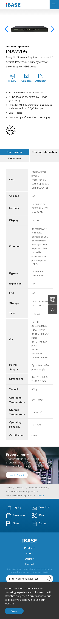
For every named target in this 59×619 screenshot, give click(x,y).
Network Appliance (38, 487)
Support (29, 558)
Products (20, 487)
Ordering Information (44, 152)
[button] (53, 29)
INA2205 (40, 495)
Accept (14, 611)
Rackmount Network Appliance (20, 491)
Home (9, 487)
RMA (38, 515)
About (29, 553)
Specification (14, 152)
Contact (29, 564)
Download (14, 158)
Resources (15, 515)
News (13, 523)
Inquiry (13, 507)
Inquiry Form (17, 475)
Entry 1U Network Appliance (19, 495)
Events (39, 523)
